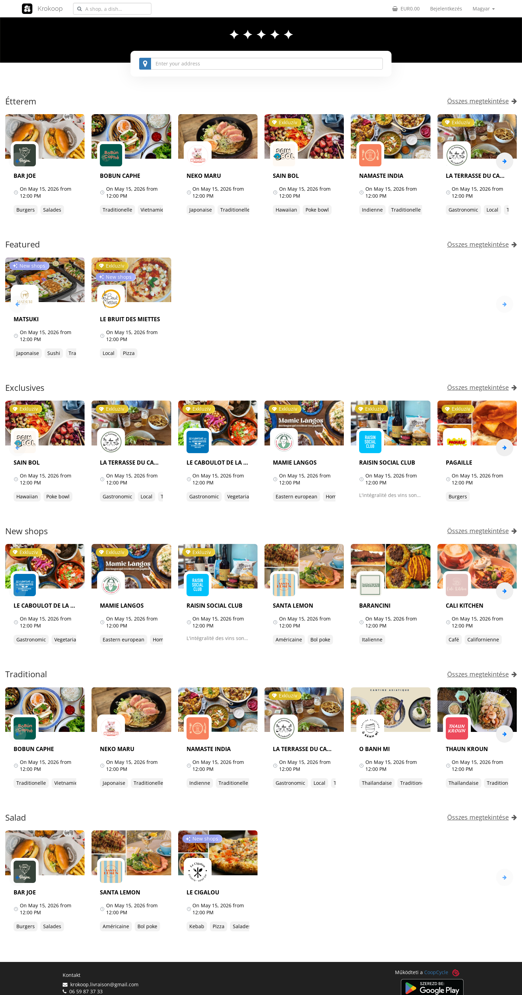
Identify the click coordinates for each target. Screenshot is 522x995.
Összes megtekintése (482, 101)
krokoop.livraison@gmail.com (101, 984)
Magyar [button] (484, 8)
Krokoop (50, 8)
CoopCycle (436, 972)
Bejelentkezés (446, 8)
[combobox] (112, 9)
